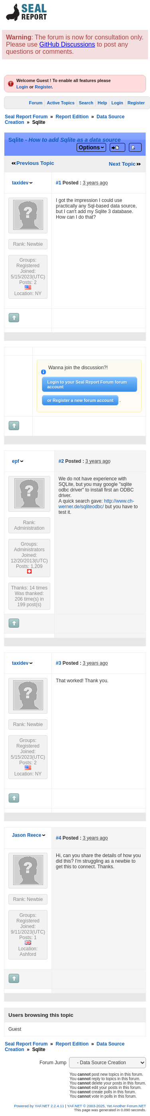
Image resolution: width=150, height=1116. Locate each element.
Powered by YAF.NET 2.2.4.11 (39, 1106)
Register (43, 86)
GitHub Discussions (67, 44)
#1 (58, 183)
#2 (61, 461)
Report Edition (72, 116)
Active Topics (60, 102)
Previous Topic (35, 163)
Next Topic (122, 164)
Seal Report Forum (26, 116)
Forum (36, 102)
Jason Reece (26, 835)
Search (86, 102)
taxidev (20, 183)
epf (15, 461)
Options (89, 147)
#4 (58, 838)
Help (102, 102)
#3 (58, 663)
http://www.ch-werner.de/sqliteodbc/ (96, 503)
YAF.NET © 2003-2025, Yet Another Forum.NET (106, 1106)
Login (22, 86)
